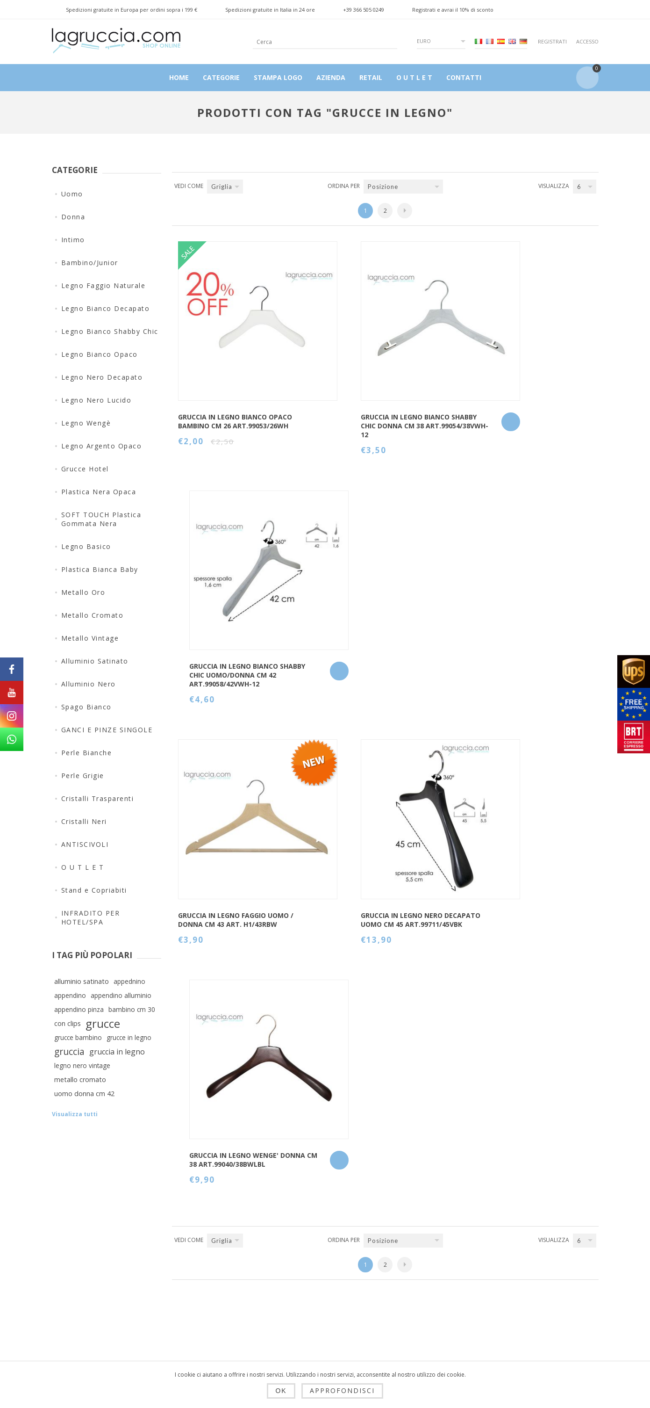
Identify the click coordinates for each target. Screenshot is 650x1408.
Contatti (400, 1245)
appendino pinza (79, 1009)
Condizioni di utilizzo (234, 1320)
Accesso (587, 41)
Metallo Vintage (90, 638)
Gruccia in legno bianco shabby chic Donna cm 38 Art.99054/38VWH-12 (370, 388)
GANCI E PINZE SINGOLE (107, 729)
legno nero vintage (82, 1065)
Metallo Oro (83, 592)
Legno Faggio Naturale (103, 285)
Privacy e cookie (226, 1298)
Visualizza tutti (75, 1114)
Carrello (306, 1312)
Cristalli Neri (84, 821)
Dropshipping (221, 1245)
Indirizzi (306, 1267)
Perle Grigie (82, 775)
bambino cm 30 (131, 1009)
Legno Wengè (86, 423)
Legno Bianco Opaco (99, 354)
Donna (73, 216)
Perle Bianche (86, 752)
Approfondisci (342, 1390)
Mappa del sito (413, 1267)
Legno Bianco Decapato (105, 308)
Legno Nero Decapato (102, 377)
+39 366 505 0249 (363, 9)
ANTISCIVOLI (85, 844)
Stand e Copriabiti (94, 890)
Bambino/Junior (89, 262)
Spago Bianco (86, 706)
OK (280, 1390)
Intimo (73, 239)
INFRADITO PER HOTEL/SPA (90, 917)
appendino (70, 995)
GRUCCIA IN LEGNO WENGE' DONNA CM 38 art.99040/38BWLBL (515, 598)
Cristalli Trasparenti (97, 798)
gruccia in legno (117, 1052)
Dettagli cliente (318, 1245)
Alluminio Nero (88, 683)
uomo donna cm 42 (84, 1093)
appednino (129, 981)
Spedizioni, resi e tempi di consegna (230, 1271)
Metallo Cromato (92, 615)
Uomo (72, 193)
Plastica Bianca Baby (99, 569)
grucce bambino (78, 1037)
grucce (103, 1024)
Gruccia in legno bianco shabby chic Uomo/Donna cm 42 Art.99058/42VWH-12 (517, 388)
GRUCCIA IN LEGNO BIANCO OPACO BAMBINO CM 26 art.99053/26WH (223, 388)
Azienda (212, 1343)
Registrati (552, 41)
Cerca (397, 1289)
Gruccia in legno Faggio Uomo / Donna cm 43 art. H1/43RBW (224, 598)
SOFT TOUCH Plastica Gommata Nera (101, 519)
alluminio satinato (81, 981)
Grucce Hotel (85, 468)
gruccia (69, 1051)
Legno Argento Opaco (101, 445)
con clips (67, 1023)
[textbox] (317, 42)
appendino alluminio (121, 995)
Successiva (404, 210)
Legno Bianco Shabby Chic (109, 331)
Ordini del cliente (322, 1289)
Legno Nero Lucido (96, 400)
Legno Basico (86, 546)
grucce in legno (129, 1037)
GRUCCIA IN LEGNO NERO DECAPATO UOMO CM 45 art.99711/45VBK (366, 598)
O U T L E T (82, 867)
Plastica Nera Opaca (98, 491)
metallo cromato (80, 1079)
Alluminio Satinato (95, 661)
